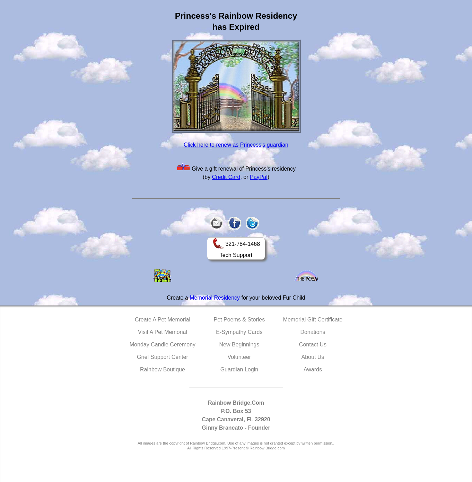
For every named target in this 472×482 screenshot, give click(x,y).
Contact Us (312, 344)
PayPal (259, 177)
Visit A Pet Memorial (162, 332)
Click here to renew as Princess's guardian (236, 145)
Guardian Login (239, 369)
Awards (313, 369)
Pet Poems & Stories (239, 319)
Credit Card (226, 177)
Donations (312, 332)
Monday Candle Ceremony (162, 344)
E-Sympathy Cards (239, 332)
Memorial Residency (215, 298)
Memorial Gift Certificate (313, 319)
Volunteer (239, 357)
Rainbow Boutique (162, 369)
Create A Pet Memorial (162, 319)
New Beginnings (239, 344)
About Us (312, 357)
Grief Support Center (162, 357)
